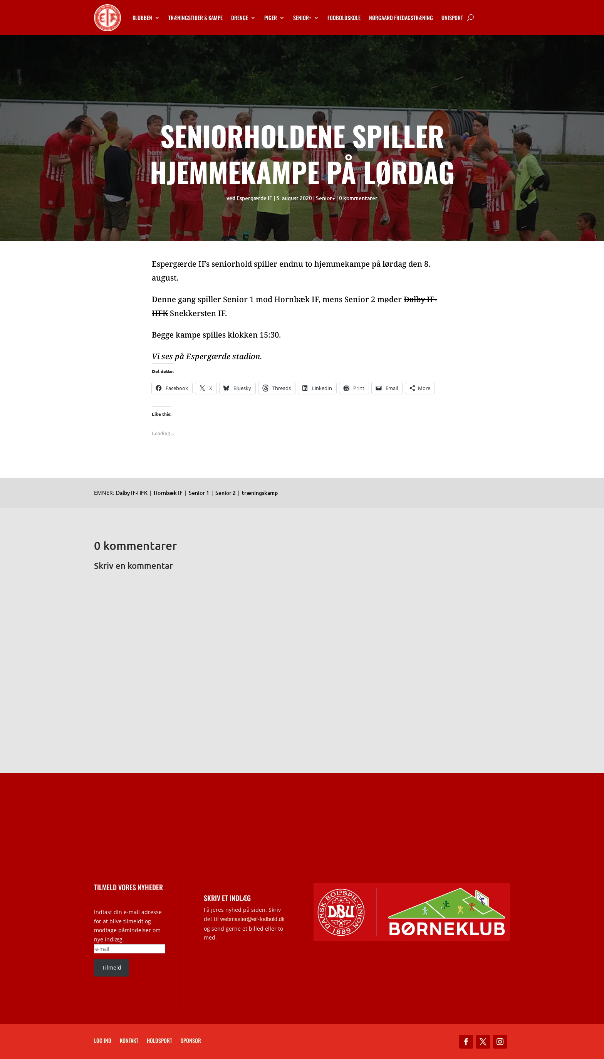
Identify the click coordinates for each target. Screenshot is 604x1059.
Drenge (239, 17)
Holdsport (159, 1041)
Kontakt (129, 1041)
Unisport (452, 17)
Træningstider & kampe (195, 17)
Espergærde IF (254, 198)
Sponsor (191, 1041)
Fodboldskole (344, 17)
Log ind (102, 1041)
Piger (270, 17)
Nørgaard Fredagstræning (401, 17)
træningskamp (260, 492)
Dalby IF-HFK (132, 492)
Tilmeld (111, 967)
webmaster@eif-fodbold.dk (252, 919)
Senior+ (302, 17)
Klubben (142, 17)
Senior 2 (225, 492)
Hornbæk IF (168, 492)
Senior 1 (199, 492)
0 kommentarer (358, 198)
